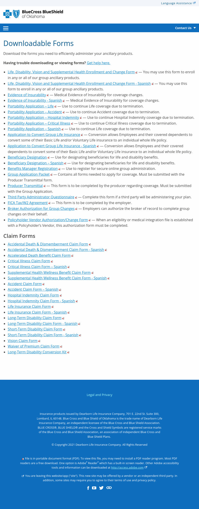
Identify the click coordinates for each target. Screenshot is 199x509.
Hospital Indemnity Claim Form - (43, 300)
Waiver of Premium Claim (35, 346)
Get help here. (98, 62)
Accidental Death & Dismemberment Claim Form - (57, 249)
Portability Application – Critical (40, 123)
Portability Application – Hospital (45, 117)
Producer (27, 185)
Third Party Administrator (42, 197)
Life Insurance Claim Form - (39, 312)
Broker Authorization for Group (42, 208)
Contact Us (183, 28)
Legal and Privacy (99, 395)
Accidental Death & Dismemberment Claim (49, 244)
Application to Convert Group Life (45, 134)
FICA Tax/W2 (29, 202)
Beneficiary (29, 157)
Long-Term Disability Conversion (38, 352)
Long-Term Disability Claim (36, 317)
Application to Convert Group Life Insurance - (53, 145)
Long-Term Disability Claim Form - (44, 323)
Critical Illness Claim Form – (39, 266)
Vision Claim (24, 340)
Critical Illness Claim (30, 260)
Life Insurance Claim (31, 306)
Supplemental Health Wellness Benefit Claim (51, 272)
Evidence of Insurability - (36, 100)
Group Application (30, 174)
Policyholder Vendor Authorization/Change (49, 219)
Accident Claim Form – (34, 289)
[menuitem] (6, 28)
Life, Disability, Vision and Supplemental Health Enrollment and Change (73, 72)
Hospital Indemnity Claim (35, 295)
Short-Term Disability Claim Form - (44, 334)
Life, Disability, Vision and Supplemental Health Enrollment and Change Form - (81, 83)
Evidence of (28, 94)
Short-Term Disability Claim (36, 329)
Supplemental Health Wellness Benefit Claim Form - (59, 278)
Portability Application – (32, 106)
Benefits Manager (34, 168)
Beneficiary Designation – (37, 163)
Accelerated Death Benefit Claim (40, 255)
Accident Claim (26, 283)
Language (178, 3)
